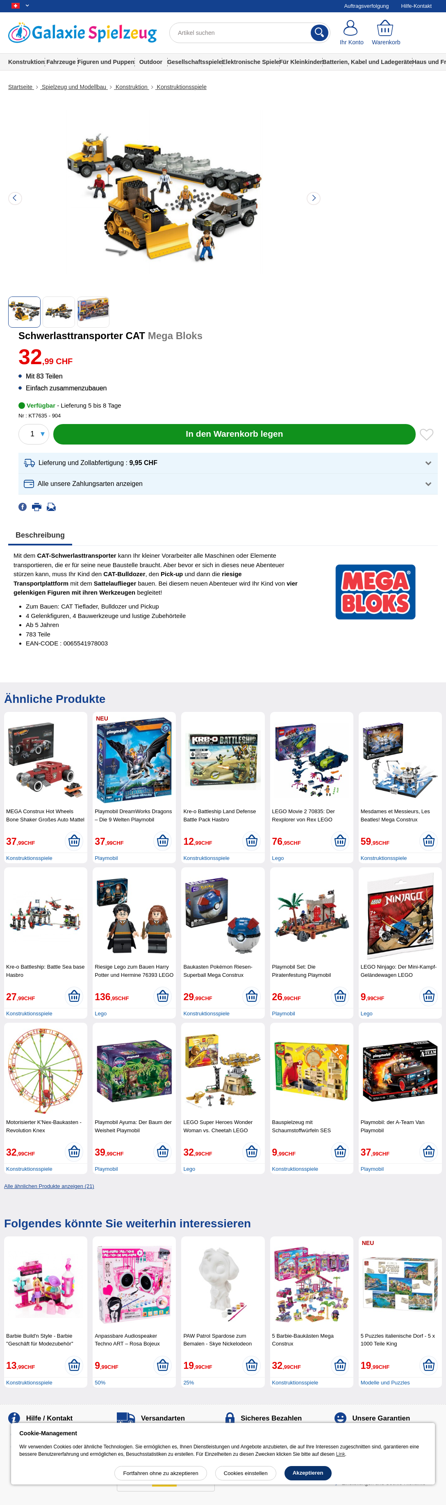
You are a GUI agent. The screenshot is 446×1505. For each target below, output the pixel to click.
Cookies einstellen (246, 1473)
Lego (278, 858)
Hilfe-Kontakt (416, 6)
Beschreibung (40, 535)
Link (340, 1454)
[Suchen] (319, 33)
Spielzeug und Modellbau (74, 87)
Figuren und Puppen (105, 62)
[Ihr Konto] (351, 33)
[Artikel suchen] (249, 33)
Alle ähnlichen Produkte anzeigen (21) (49, 1186)
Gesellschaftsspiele (194, 62)
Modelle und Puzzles (385, 1383)
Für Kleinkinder (300, 62)
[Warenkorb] (386, 33)
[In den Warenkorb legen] (234, 434)
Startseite (21, 87)
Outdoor (150, 62)
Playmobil (106, 858)
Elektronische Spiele (250, 62)
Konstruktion (26, 62)
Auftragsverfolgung (366, 6)
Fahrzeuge (61, 62)
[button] (228, 463)
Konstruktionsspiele (181, 87)
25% (188, 1383)
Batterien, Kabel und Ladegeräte (367, 62)
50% (100, 1383)
